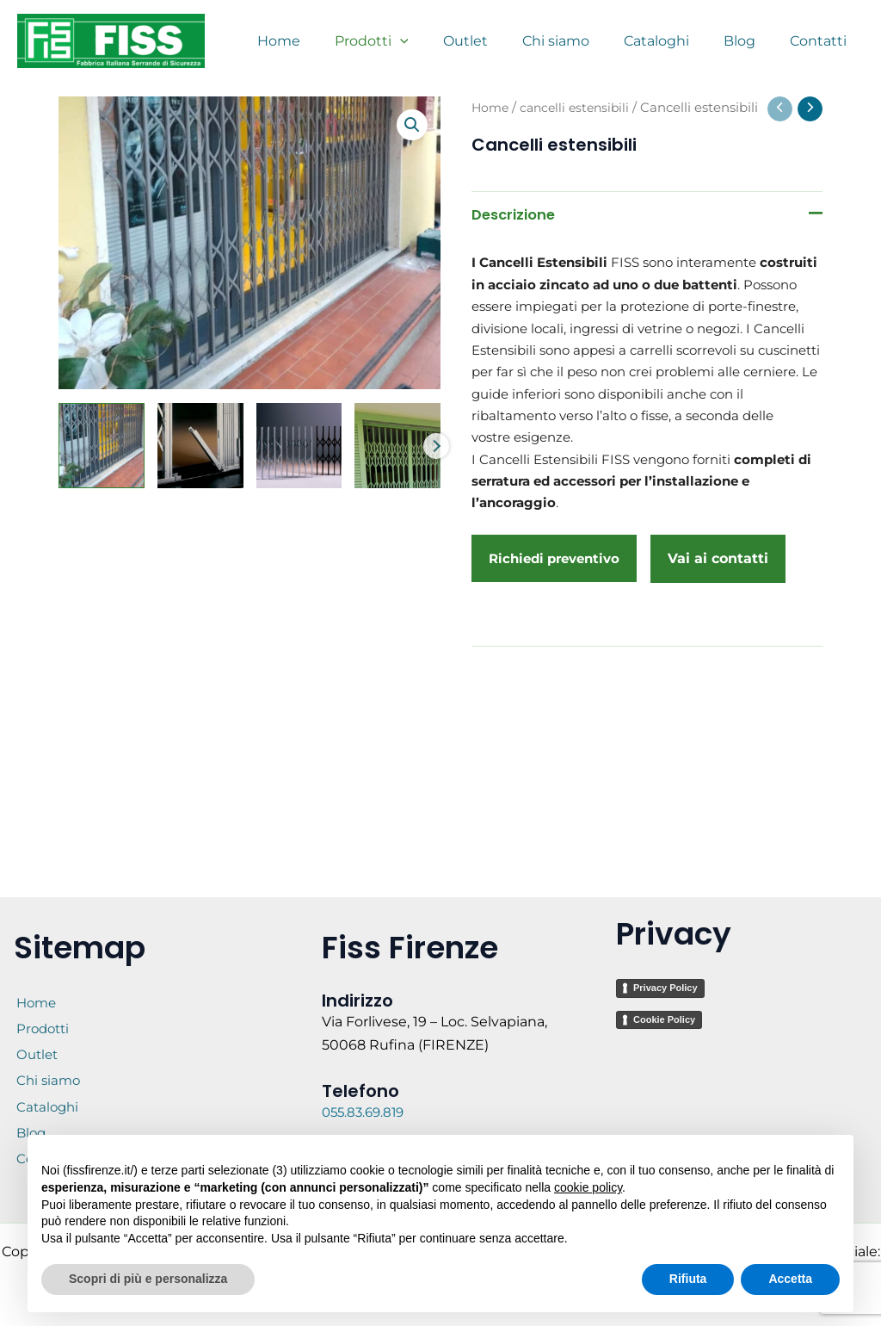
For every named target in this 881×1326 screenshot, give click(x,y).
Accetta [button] (790, 1279)
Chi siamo (47, 1077)
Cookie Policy (664, 978)
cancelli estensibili (580, 107)
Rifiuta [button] (688, 1279)
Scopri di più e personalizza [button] (148, 1279)
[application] (438, 41)
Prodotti (42, 1003)
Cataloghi (46, 1114)
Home (491, 107)
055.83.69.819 (368, 1071)
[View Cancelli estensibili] (102, 446)
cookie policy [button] (588, 1187)
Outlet (36, 1040)
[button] (411, 125)
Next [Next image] (436, 446)
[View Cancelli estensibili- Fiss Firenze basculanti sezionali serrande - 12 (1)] (397, 446)
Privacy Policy (665, 947)
